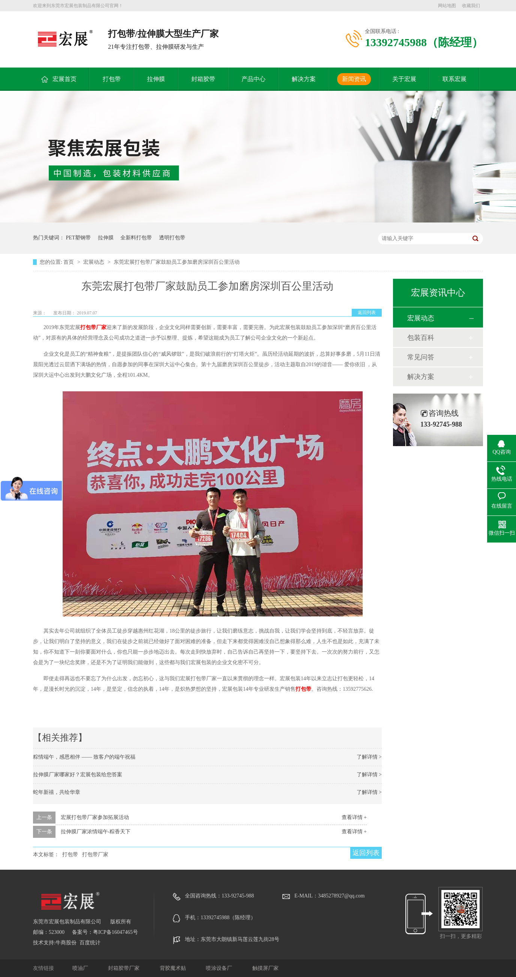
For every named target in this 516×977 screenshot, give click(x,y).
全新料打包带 (136, 237)
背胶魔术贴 (174, 968)
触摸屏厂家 (265, 968)
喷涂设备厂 (220, 968)
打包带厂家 (93, 327)
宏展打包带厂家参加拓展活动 (95, 817)
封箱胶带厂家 (124, 968)
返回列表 (367, 312)
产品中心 (254, 79)
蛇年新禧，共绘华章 (56, 792)
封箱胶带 (203, 79)
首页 (69, 262)
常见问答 (420, 357)
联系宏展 (454, 79)
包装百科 (420, 337)
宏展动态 (94, 262)
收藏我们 (471, 5)
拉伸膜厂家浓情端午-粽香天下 (96, 831)
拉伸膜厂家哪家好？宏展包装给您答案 (77, 774)
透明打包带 (172, 237)
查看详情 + (354, 817)
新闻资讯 (354, 79)
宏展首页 (64, 79)
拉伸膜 (156, 79)
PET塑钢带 (78, 237)
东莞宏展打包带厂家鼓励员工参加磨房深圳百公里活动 (177, 262)
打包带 (112, 79)
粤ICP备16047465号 (115, 932)
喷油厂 (81, 968)
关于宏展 (404, 79)
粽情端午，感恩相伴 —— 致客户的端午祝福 (84, 757)
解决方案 (304, 79)
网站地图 (447, 5)
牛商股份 (66, 942)
